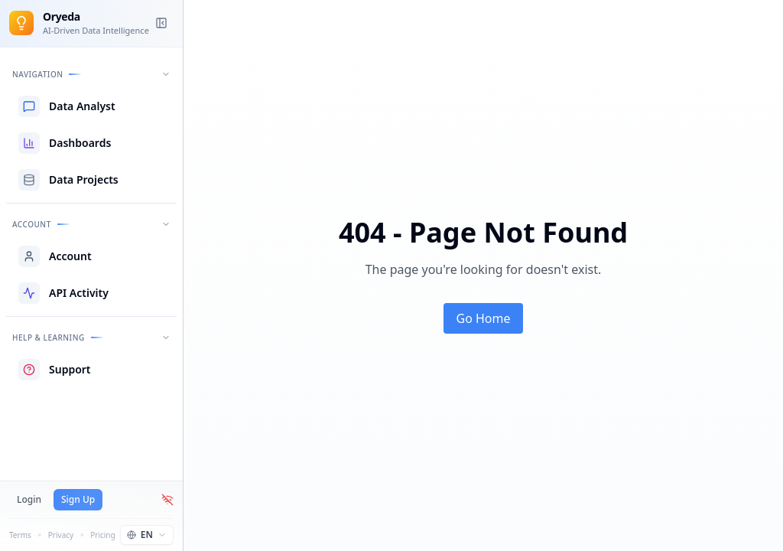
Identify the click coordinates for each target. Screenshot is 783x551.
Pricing (102, 535)
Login (29, 499)
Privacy (60, 535)
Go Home (483, 318)
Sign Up (78, 499)
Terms (20, 535)
